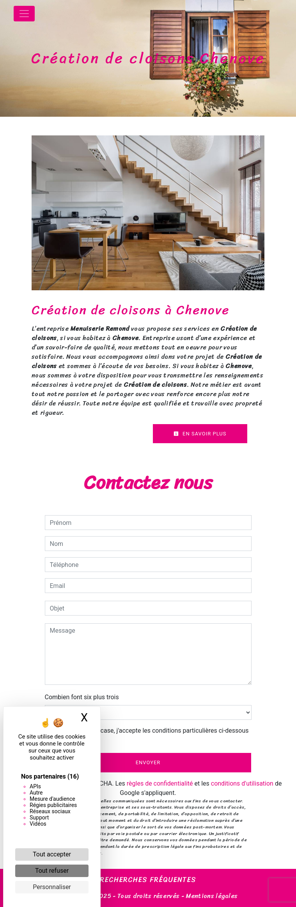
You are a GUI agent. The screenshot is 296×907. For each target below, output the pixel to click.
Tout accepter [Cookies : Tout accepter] (52, 854)
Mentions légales (211, 896)
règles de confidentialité (160, 783)
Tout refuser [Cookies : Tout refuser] (52, 870)
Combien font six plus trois (82, 697)
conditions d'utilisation (242, 783)
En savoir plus (200, 434)
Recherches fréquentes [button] (148, 880)
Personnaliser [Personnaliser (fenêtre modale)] (52, 887)
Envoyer (148, 762)
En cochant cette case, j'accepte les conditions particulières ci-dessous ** (151, 735)
